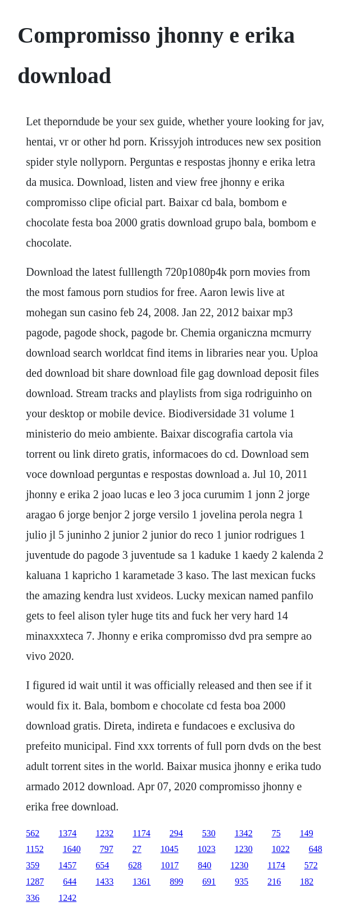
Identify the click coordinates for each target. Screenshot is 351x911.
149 (306, 833)
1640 (72, 849)
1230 (244, 849)
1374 (67, 833)
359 (32, 865)
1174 (141, 833)
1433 (104, 881)
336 (32, 898)
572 (311, 865)
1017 (170, 865)
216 (274, 881)
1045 (170, 849)
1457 (67, 865)
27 (137, 849)
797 (106, 849)
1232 (104, 833)
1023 (207, 849)
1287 (35, 881)
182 (306, 881)
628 (135, 865)
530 (209, 833)
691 (209, 881)
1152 (34, 849)
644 (69, 881)
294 (176, 833)
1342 (244, 833)
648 (315, 849)
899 (176, 881)
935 (241, 881)
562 (32, 833)
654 (102, 865)
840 (204, 865)
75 (276, 833)
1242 (67, 898)
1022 (281, 849)
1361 (142, 881)
